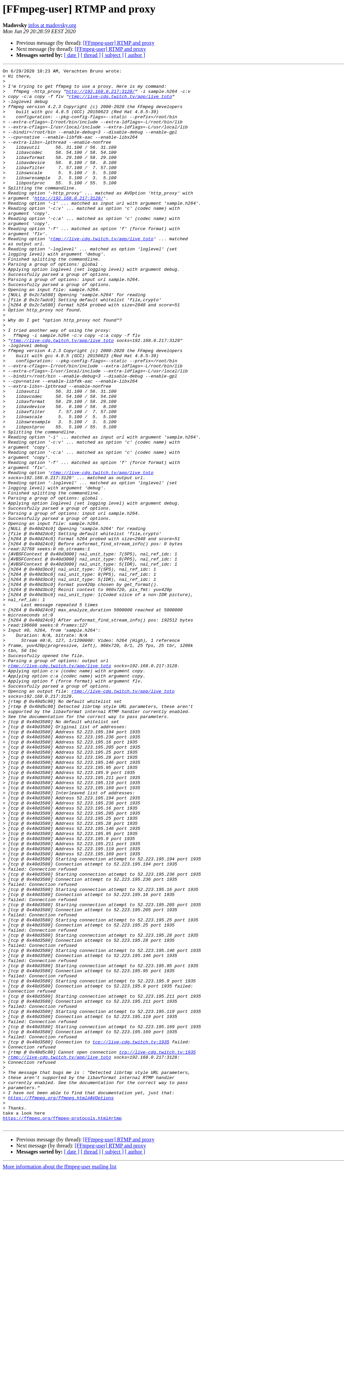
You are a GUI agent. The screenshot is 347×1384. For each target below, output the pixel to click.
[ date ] (71, 55)
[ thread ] (91, 55)
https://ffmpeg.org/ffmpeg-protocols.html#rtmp (62, 1328)
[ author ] (135, 55)
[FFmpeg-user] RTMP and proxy (118, 43)
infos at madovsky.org (52, 25)
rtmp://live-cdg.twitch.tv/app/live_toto (120, 102)
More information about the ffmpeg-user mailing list (60, 1378)
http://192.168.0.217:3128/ (100, 96)
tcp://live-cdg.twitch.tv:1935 (131, 1237)
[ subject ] (113, 55)
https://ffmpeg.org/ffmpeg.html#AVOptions (61, 1304)
